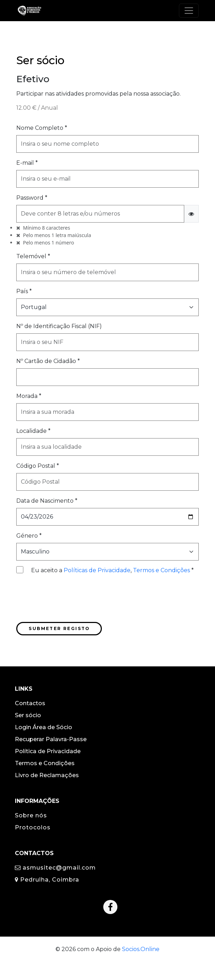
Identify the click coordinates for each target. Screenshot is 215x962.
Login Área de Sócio (43, 727)
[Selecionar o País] (107, 307)
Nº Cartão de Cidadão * (48, 361)
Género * (29, 535)
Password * (31, 197)
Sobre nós (31, 815)
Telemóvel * (33, 256)
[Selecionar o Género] (107, 552)
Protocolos (33, 827)
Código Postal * (37, 465)
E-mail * (27, 162)
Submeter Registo (59, 628)
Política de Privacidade (48, 751)
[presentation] (70, 599)
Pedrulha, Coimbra (47, 879)
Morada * (28, 396)
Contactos (30, 703)
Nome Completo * (41, 128)
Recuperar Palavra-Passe (51, 739)
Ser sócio (28, 715)
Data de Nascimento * (46, 500)
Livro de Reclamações (47, 775)
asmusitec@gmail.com (55, 867)
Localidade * (33, 431)
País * (24, 291)
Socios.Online (140, 949)
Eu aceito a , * (112, 570)
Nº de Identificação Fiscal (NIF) (59, 326)
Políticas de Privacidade (97, 570)
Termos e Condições (161, 570)
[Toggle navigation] (189, 11)
